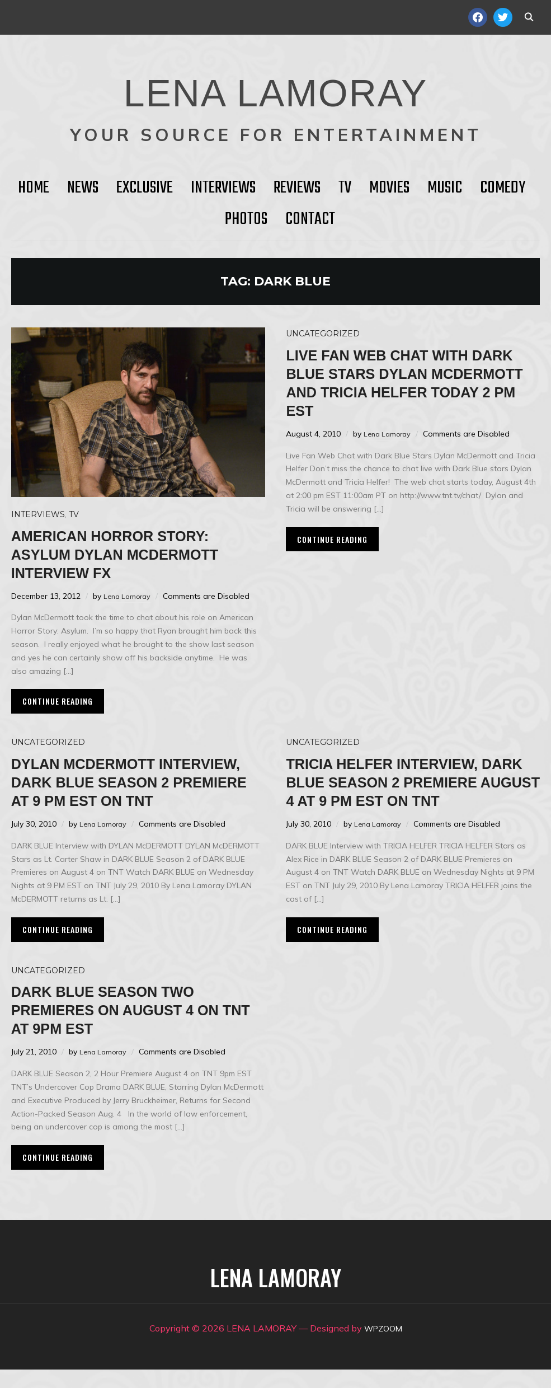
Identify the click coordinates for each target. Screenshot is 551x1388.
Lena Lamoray (129, 596)
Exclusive (144, 188)
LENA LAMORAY (275, 86)
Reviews (297, 188)
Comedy (502, 188)
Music (444, 188)
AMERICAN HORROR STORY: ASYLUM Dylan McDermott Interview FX (134, 554)
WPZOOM (382, 1346)
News (82, 188)
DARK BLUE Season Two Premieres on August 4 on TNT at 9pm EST (134, 1028)
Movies (389, 188)
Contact (310, 219)
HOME (33, 188)
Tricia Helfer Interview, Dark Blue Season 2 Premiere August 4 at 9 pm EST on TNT (408, 791)
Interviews (223, 188)
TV (344, 188)
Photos (246, 219)
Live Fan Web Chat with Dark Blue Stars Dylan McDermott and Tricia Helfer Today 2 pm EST (396, 382)
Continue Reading (57, 701)
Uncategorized (323, 334)
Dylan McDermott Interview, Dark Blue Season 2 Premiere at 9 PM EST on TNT (134, 791)
